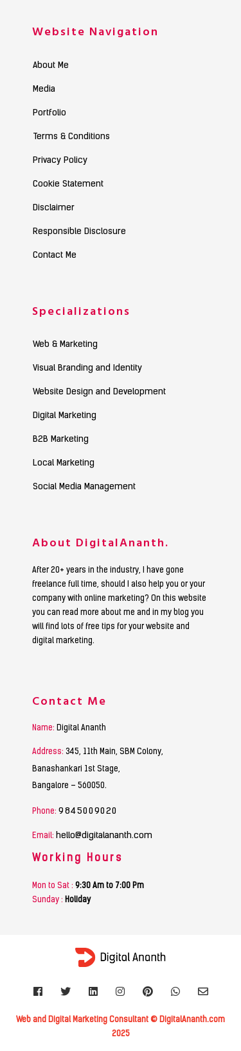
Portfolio (49, 113)
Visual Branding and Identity (87, 368)
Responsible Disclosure (79, 232)
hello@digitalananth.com (104, 836)
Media (44, 89)
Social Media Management (84, 487)
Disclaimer (54, 208)
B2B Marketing (61, 439)
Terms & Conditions (71, 137)
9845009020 (88, 811)
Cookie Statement (68, 184)
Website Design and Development (99, 392)
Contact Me (54, 255)
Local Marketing (63, 463)
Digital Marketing (64, 416)
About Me (51, 66)
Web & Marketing (65, 345)
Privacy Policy (60, 160)
